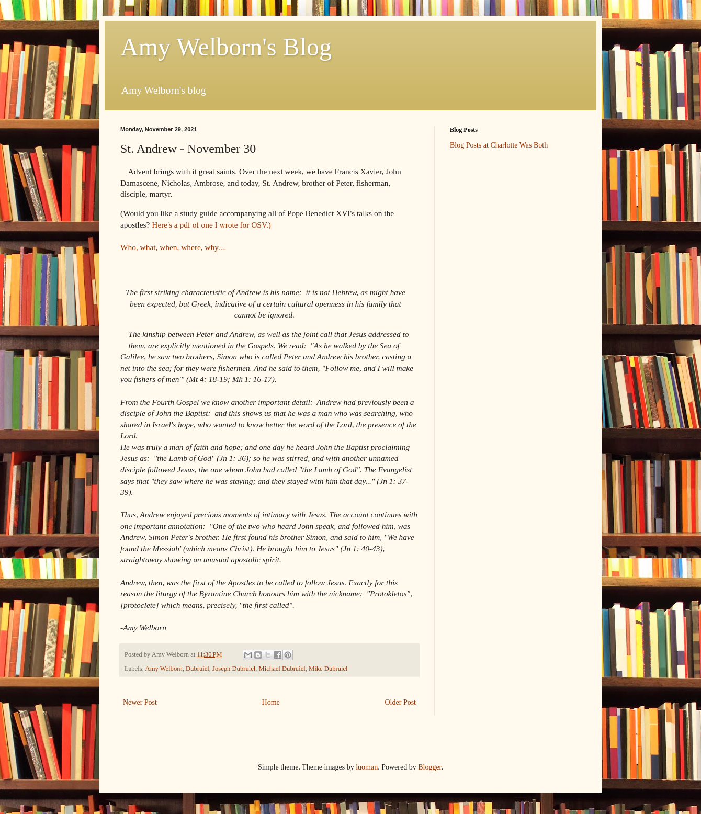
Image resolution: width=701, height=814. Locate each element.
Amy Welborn (164, 668)
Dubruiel (197, 668)
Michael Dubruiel (282, 668)
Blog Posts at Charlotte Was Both (499, 145)
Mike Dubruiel (328, 668)
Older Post (400, 702)
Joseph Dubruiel (233, 668)
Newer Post (140, 702)
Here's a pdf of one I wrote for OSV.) (210, 224)
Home (271, 702)
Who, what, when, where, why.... (173, 247)
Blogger (429, 767)
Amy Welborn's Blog (226, 47)
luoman (367, 767)
